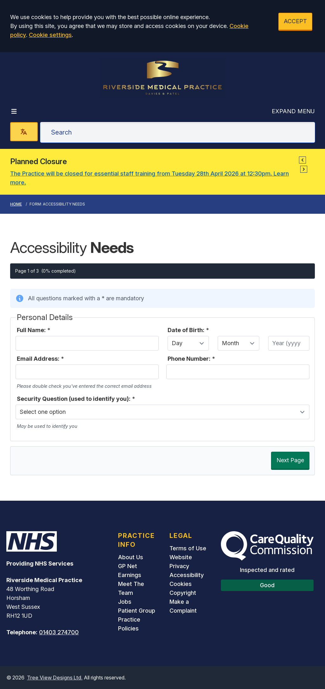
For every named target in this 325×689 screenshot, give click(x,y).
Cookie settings (50, 34)
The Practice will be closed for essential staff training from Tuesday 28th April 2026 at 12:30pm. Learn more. (149, 178)
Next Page (290, 460)
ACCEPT (295, 21)
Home (16, 204)
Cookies (180, 584)
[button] (302, 160)
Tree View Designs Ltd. (55, 677)
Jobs (124, 601)
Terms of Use (187, 548)
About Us (130, 557)
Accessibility (186, 575)
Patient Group (136, 610)
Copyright (182, 592)
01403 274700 (59, 632)
